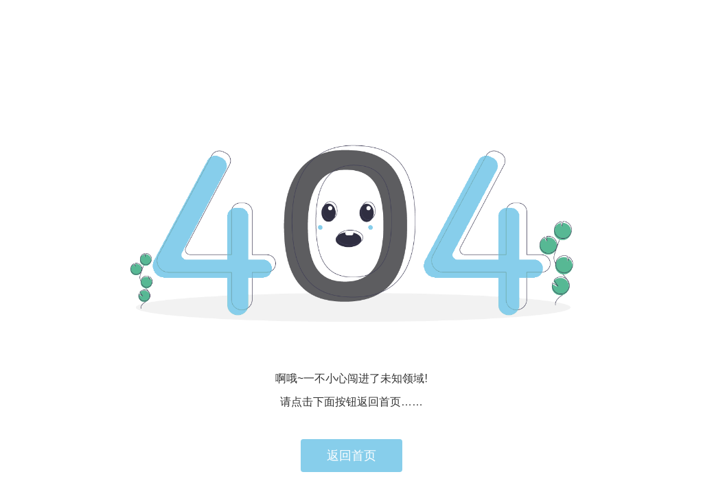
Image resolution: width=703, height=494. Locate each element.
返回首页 (351, 455)
